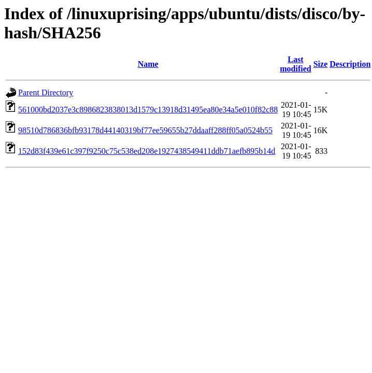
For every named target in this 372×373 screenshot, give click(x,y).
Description (350, 64)
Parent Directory (45, 92)
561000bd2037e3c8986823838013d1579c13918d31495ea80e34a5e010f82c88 (148, 109)
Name (148, 64)
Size (320, 64)
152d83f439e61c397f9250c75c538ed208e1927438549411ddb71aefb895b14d (146, 151)
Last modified (295, 64)
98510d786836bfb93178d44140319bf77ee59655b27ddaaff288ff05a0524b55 (145, 130)
